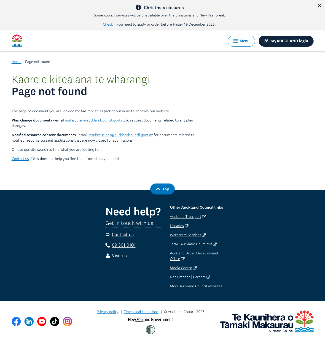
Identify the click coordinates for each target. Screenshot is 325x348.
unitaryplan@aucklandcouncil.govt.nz (95, 119)
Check (108, 24)
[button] (319, 5)
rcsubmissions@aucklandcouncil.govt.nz (121, 134)
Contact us (20, 158)
